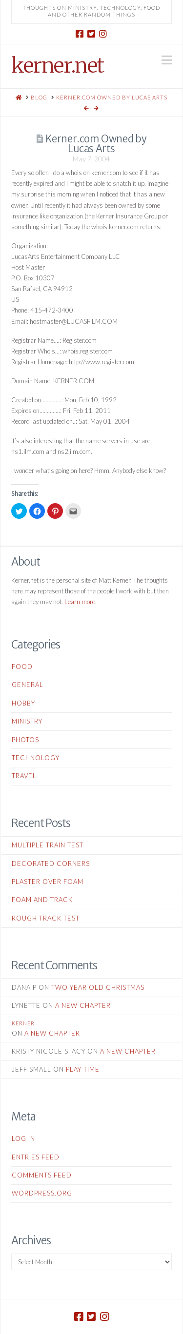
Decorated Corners (51, 863)
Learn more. (80, 602)
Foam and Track (42, 899)
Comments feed (42, 1175)
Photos (25, 740)
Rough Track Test (46, 918)
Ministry (27, 721)
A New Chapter (83, 1005)
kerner (23, 1023)
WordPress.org (42, 1193)
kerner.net (57, 65)
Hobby (23, 703)
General (27, 684)
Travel (24, 776)
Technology (36, 758)
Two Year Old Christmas (97, 987)
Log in (23, 1138)
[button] (167, 60)
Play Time (83, 1069)
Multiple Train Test (47, 845)
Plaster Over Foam (47, 881)
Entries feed (36, 1157)
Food (22, 666)
